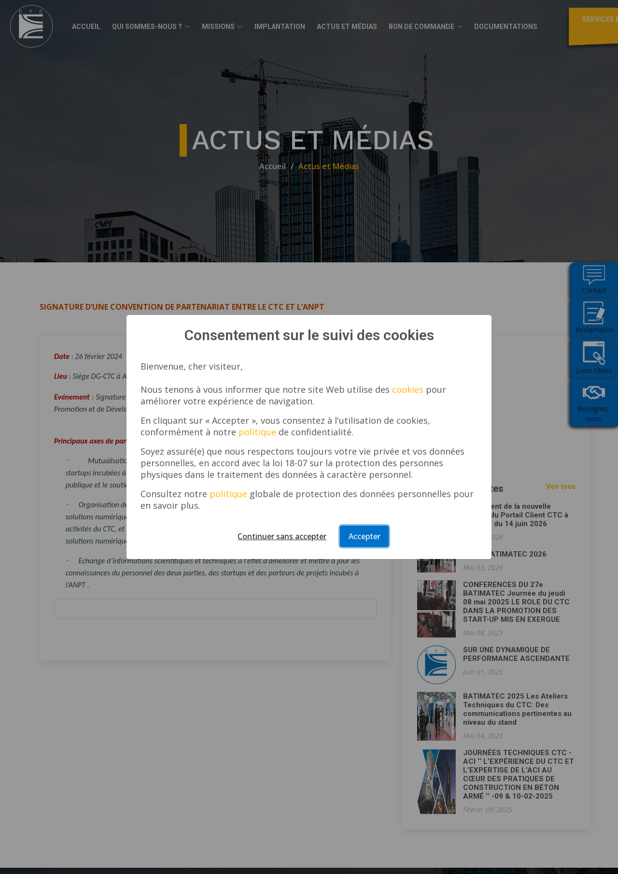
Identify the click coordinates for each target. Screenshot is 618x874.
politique (257, 432)
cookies (407, 389)
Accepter (364, 536)
